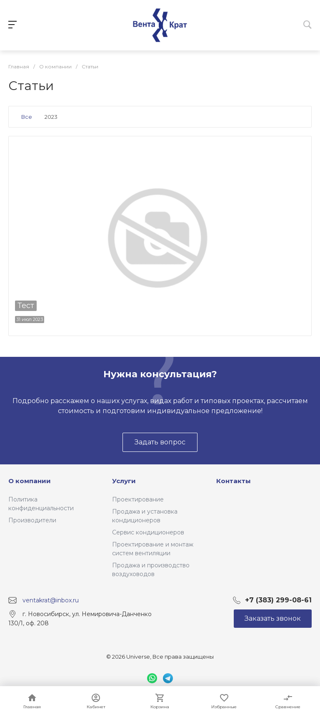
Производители (32, 520)
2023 (51, 116)
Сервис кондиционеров (148, 532)
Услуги (124, 481)
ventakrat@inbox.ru (50, 600)
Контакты (233, 481)
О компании (29, 481)
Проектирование (138, 499)
